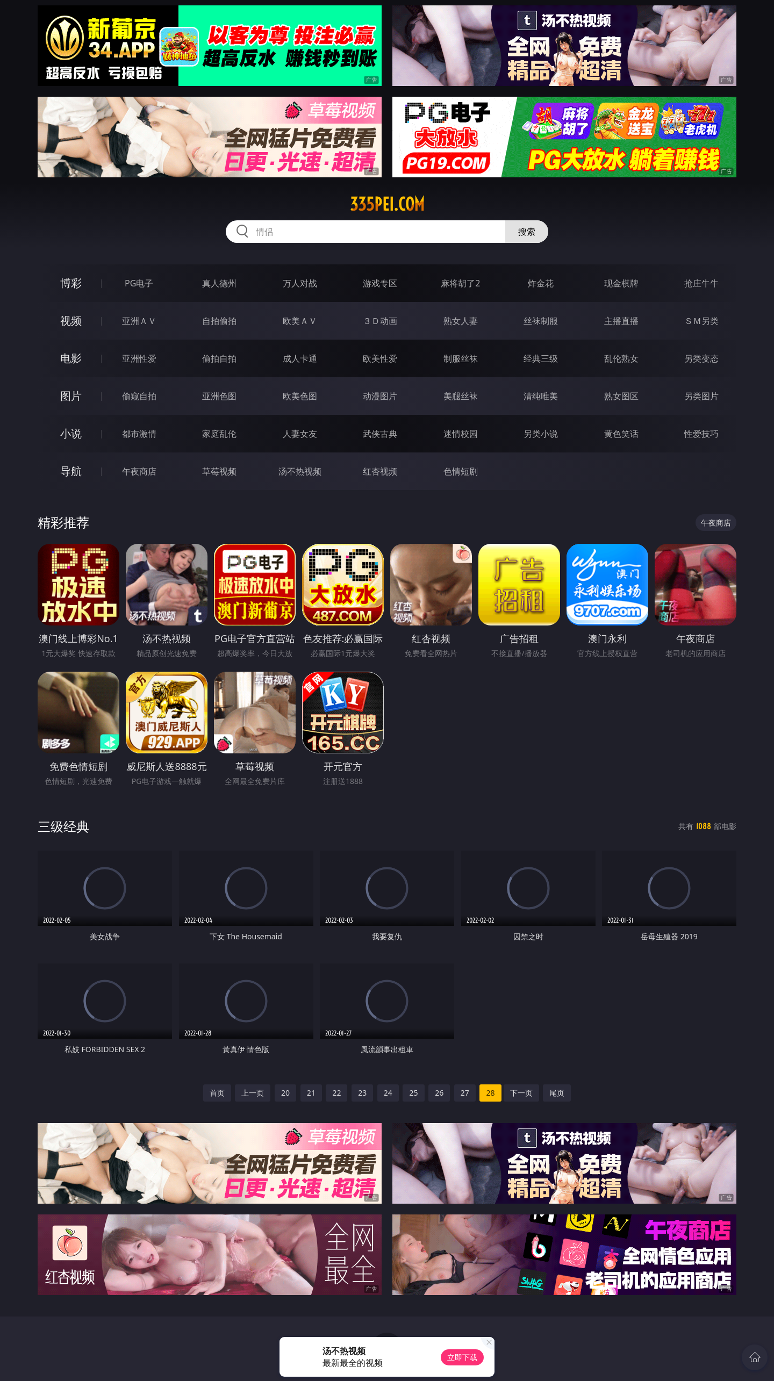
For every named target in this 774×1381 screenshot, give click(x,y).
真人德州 (219, 283)
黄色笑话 (621, 434)
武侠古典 (380, 434)
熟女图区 (621, 396)
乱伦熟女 (621, 358)
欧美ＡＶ (300, 321)
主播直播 (621, 321)
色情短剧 (460, 471)
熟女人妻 (460, 321)
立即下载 (462, 1357)
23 (362, 1093)
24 (388, 1093)
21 (311, 1093)
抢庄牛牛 (701, 283)
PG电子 (139, 283)
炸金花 (541, 283)
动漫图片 (380, 396)
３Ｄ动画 (380, 321)
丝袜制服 (541, 321)
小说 (71, 433)
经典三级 (541, 358)
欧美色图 (300, 396)
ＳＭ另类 (701, 321)
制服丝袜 (460, 358)
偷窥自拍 (139, 396)
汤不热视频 (299, 471)
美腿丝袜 (460, 396)
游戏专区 (380, 283)
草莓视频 (219, 471)
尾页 (556, 1093)
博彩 (71, 283)
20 (285, 1093)
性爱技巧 (701, 434)
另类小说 (541, 434)
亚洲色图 (219, 396)
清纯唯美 (541, 396)
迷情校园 (460, 434)
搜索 (526, 232)
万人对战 (300, 283)
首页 (217, 1093)
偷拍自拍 (219, 358)
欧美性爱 (380, 358)
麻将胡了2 (460, 283)
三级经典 (63, 826)
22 (336, 1093)
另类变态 (701, 358)
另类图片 (701, 396)
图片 (71, 396)
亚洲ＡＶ (139, 321)
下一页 (521, 1093)
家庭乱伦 (219, 434)
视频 (71, 320)
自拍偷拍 (219, 321)
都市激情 (139, 434)
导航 (71, 471)
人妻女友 (300, 434)
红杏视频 (380, 471)
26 (439, 1093)
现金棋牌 (621, 283)
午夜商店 (139, 471)
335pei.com (387, 204)
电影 (71, 358)
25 (413, 1093)
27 (465, 1093)
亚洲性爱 (139, 358)
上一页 (252, 1093)
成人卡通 (300, 358)
